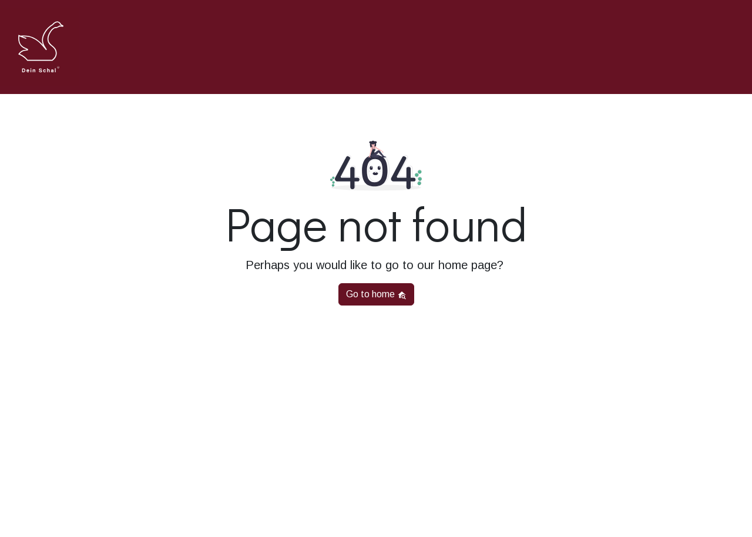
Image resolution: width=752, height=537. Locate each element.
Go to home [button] (376, 294)
